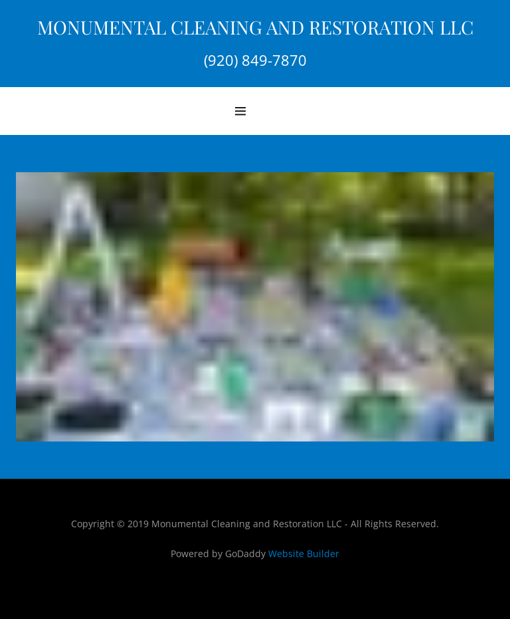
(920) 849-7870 (255, 60)
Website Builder (303, 553)
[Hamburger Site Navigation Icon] (254, 111)
